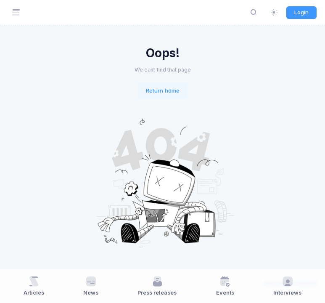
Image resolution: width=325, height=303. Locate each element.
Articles (34, 286)
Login (301, 12)
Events (225, 286)
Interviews (287, 286)
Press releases (157, 286)
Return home (163, 90)
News (90, 286)
